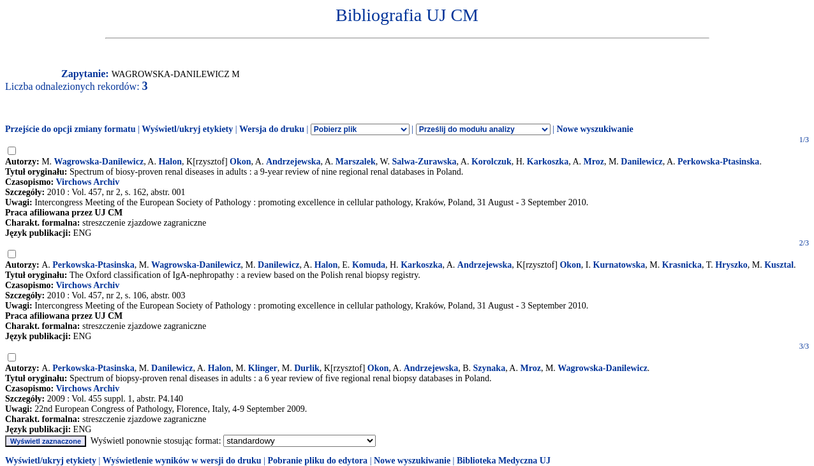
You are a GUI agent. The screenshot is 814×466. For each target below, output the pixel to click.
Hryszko (731, 265)
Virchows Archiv (87, 182)
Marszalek (356, 161)
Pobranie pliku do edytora (317, 460)
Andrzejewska (293, 161)
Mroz (594, 161)
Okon (240, 161)
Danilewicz (641, 161)
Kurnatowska (619, 265)
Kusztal (779, 265)
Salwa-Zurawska (424, 161)
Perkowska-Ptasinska (718, 161)
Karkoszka (547, 161)
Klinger (263, 368)
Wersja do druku (271, 129)
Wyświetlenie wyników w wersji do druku (182, 460)
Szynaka (489, 368)
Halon (170, 161)
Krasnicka (682, 265)
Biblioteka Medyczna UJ (504, 460)
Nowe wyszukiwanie (594, 129)
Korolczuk (491, 161)
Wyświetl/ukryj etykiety (187, 129)
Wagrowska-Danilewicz (99, 161)
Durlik (307, 368)
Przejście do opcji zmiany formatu (70, 129)
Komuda (368, 265)
